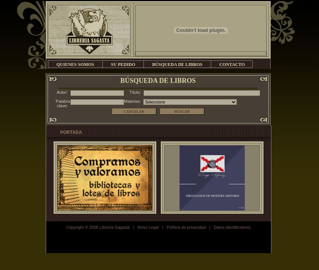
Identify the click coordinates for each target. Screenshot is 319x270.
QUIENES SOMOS (75, 64)
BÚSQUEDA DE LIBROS (177, 64)
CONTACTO (232, 64)
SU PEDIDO (123, 64)
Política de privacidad (186, 227)
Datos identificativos (232, 227)
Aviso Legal (148, 227)
